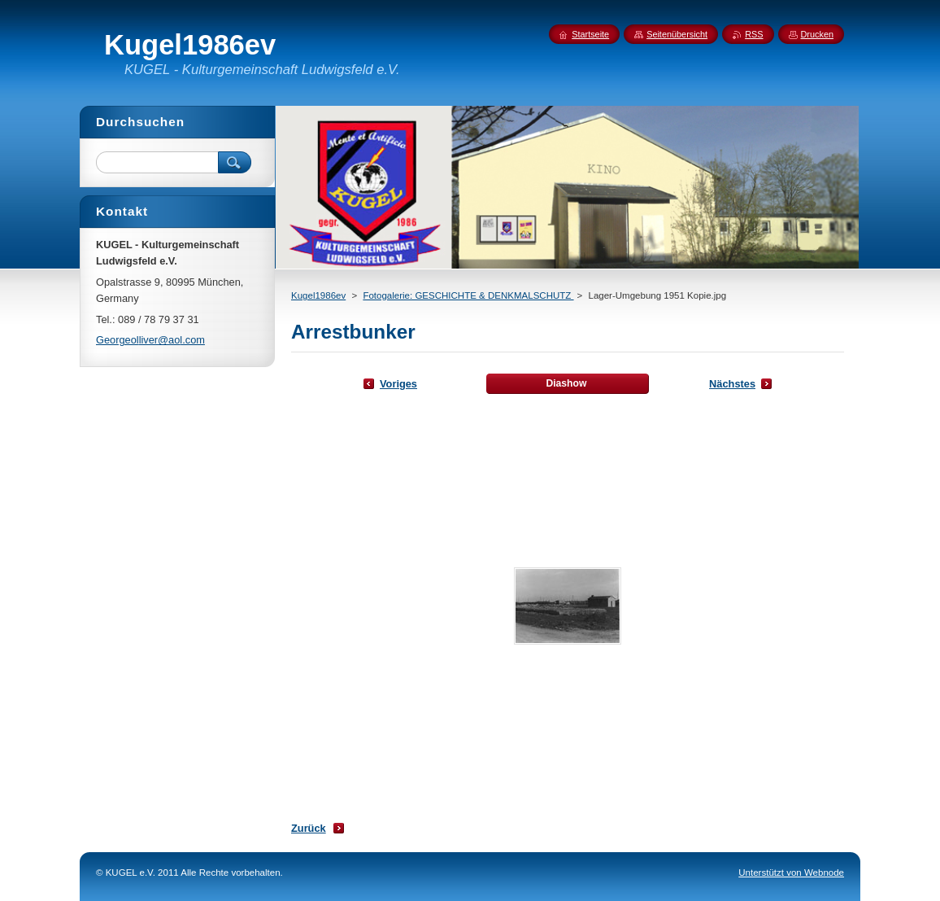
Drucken (817, 34)
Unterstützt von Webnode (791, 872)
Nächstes (732, 384)
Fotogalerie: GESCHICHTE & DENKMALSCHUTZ (468, 295)
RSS (754, 34)
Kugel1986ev (318, 295)
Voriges (398, 384)
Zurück (308, 828)
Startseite (590, 34)
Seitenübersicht (676, 34)
